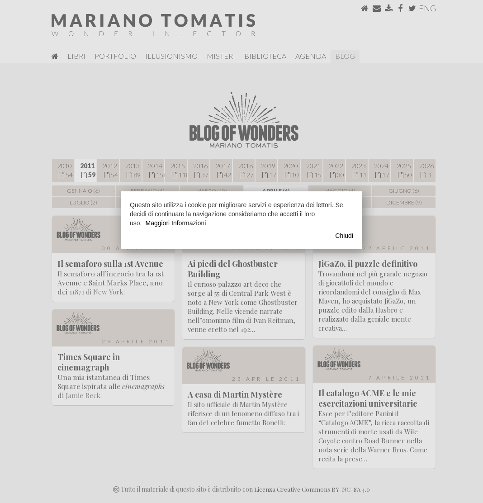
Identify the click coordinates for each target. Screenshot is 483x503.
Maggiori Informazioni (175, 223)
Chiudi (344, 235)
